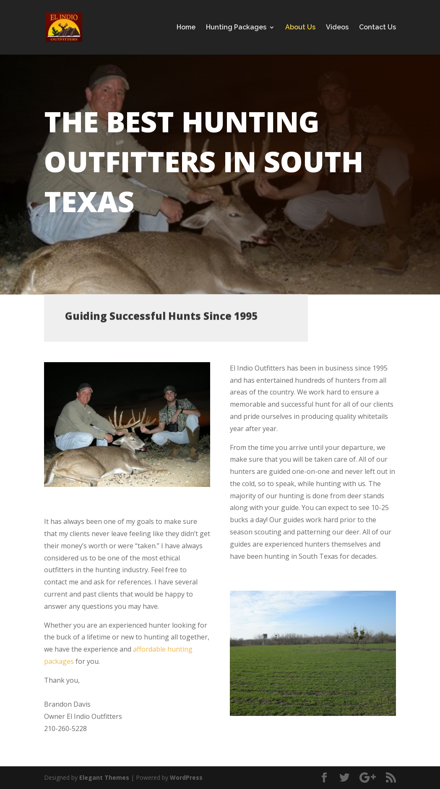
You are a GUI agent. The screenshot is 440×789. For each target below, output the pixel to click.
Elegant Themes (104, 777)
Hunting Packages (236, 27)
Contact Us (377, 27)
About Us (300, 27)
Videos (337, 27)
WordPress (186, 777)
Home (186, 27)
